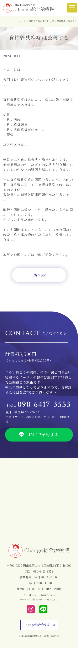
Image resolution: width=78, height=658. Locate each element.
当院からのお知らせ (39, 21)
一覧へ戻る (39, 275)
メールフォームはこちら (39, 595)
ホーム (22, 21)
